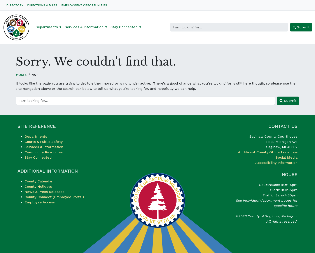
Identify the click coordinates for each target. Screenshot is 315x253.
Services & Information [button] (84, 27)
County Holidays (38, 186)
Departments (35, 136)
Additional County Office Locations (268, 152)
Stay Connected (38, 157)
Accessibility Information (276, 163)
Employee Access (39, 202)
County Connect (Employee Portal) (54, 197)
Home (21, 75)
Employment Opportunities (84, 5)
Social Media (287, 157)
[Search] (229, 27)
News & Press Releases (44, 192)
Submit (301, 27)
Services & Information (43, 147)
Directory (14, 5)
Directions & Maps (42, 5)
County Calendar (38, 181)
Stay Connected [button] (124, 27)
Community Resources (43, 152)
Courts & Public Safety (43, 142)
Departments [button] (46, 27)
